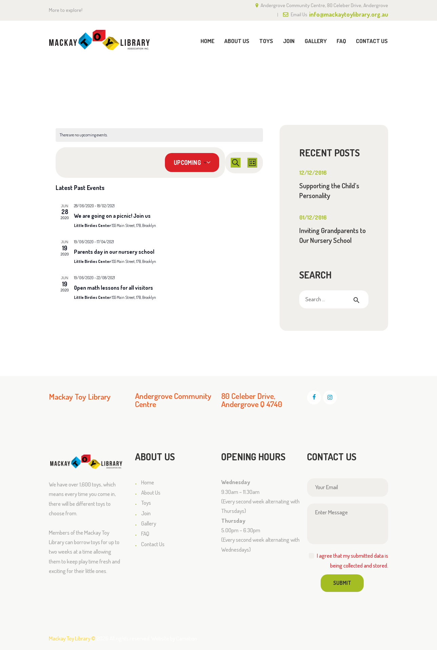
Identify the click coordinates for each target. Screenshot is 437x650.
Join (146, 513)
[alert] (159, 135)
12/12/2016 (313, 172)
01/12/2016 (313, 217)
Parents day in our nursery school (114, 251)
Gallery (148, 523)
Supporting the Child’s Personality (329, 190)
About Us (150, 492)
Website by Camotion (174, 638)
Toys (146, 502)
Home (330, 72)
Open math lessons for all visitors (113, 287)
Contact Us (153, 544)
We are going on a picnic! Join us (112, 215)
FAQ (145, 533)
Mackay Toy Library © (72, 638)
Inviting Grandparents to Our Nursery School (332, 235)
